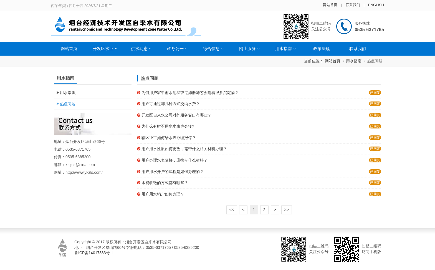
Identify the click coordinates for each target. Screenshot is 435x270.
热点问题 (375, 61)
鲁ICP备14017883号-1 (93, 253)
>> (286, 209)
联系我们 (353, 5)
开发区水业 (105, 48)
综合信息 (213, 48)
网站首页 (330, 5)
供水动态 (141, 48)
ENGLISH (376, 5)
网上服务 (249, 48)
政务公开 (177, 48)
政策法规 (321, 48)
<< (231, 209)
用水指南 (285, 48)
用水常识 (67, 92)
